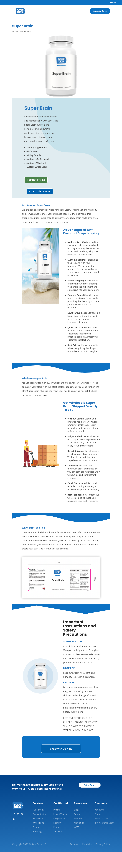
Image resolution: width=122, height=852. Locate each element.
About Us (99, 809)
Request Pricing (36, 179)
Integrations (59, 818)
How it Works (60, 814)
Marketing (79, 823)
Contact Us (100, 814)
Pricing (56, 809)
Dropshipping (39, 814)
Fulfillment (38, 809)
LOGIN (113, 2)
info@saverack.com (104, 823)
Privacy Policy (103, 844)
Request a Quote (99, 11)
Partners (78, 814)
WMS (76, 827)
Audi (16, 31)
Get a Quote (90, 785)
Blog (76, 809)
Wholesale (38, 818)
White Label (39, 823)
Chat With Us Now (39, 191)
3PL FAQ (57, 831)
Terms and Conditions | (82, 844)
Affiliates (78, 818)
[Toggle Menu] (81, 11)
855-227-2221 (101, 818)
